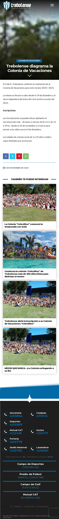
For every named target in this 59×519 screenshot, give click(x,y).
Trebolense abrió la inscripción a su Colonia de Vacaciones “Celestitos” (28, 322)
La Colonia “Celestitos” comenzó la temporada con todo (23, 225)
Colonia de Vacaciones (29, 60)
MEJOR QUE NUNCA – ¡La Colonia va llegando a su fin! (29, 369)
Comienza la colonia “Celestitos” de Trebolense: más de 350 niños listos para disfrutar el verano (26, 274)
